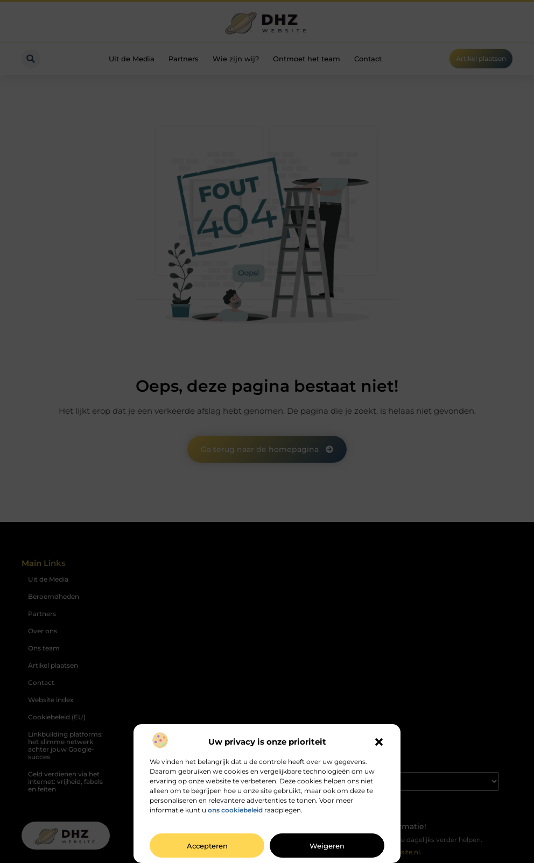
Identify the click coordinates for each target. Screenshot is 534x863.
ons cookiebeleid (235, 810)
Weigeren (327, 845)
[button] (379, 742)
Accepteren (207, 845)
